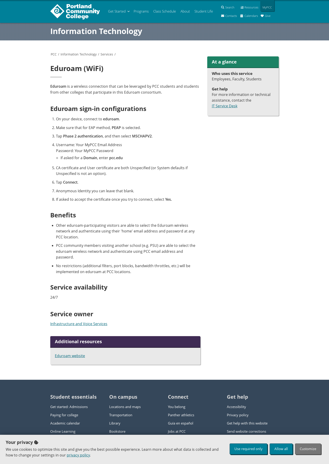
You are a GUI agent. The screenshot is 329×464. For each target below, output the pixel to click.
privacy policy (78, 455)
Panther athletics (181, 415)
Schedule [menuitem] (164, 11)
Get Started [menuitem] (117, 11)
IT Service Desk (224, 105)
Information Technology (96, 31)
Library (114, 423)
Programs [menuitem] (141, 11)
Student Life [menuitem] (203, 11)
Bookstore (117, 431)
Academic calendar (65, 423)
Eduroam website (70, 355)
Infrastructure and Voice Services (78, 323)
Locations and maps (125, 406)
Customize (308, 448)
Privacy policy (238, 415)
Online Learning (62, 431)
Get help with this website (247, 423)
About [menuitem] (185, 11)
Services (107, 54)
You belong (176, 406)
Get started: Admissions (69, 406)
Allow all (281, 448)
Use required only (248, 448)
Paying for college (64, 415)
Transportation (120, 415)
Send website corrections (246, 431)
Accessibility (236, 406)
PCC (54, 54)
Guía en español (180, 423)
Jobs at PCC (177, 431)
